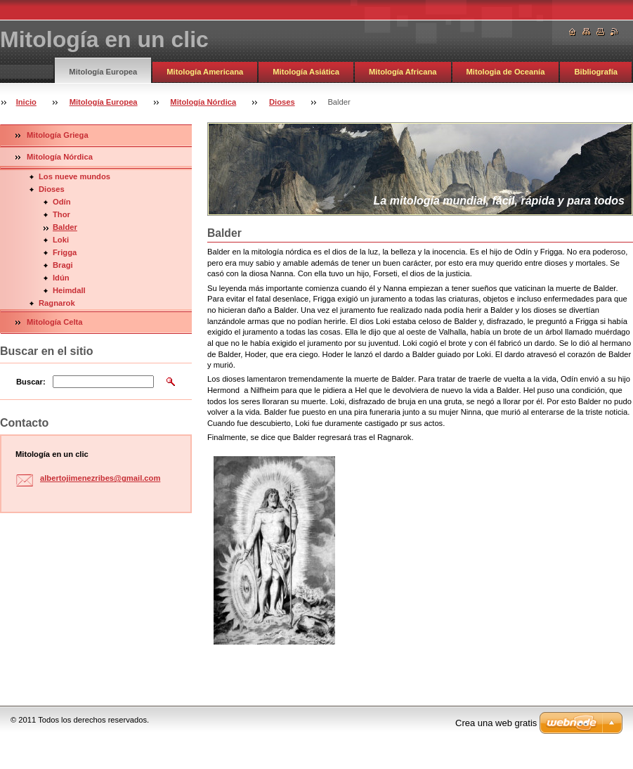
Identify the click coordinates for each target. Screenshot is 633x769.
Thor (61, 214)
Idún (61, 277)
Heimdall (69, 290)
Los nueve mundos (74, 176)
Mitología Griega (58, 135)
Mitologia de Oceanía (505, 71)
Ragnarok (57, 303)
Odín (61, 202)
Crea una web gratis (496, 723)
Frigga (65, 252)
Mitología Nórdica (203, 102)
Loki (61, 239)
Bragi (63, 265)
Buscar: (31, 381)
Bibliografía (596, 71)
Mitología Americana (205, 71)
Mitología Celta (55, 322)
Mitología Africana (403, 71)
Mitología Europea (103, 71)
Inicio (26, 102)
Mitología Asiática (306, 71)
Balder (65, 227)
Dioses (282, 102)
